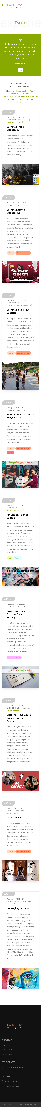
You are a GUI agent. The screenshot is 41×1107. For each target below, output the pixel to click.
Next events (7, 1045)
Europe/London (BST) (21, 102)
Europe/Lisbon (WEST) (25, 91)
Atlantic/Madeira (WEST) (21, 94)
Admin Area (7, 1054)
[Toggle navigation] (36, 5)
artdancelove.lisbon (12, 1081)
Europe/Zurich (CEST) (24, 99)
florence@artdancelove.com (15, 1067)
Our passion (7, 1050)
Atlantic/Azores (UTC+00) (14, 96)
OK (20, 70)
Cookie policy (20, 64)
